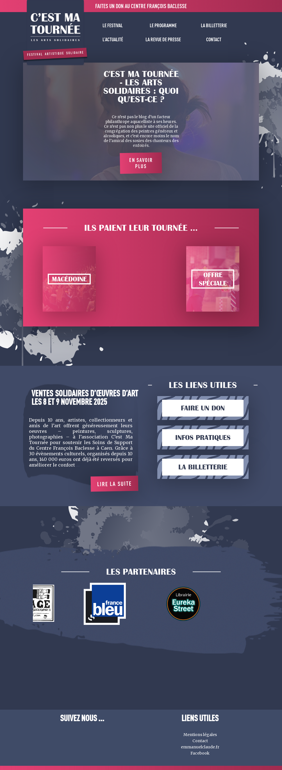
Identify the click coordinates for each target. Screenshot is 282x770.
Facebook (200, 753)
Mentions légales (200, 734)
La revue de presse (163, 39)
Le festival (113, 25)
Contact (213, 39)
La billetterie (214, 25)
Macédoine (69, 279)
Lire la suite (114, 483)
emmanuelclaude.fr (200, 747)
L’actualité (113, 39)
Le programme (163, 25)
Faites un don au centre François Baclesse (141, 6)
